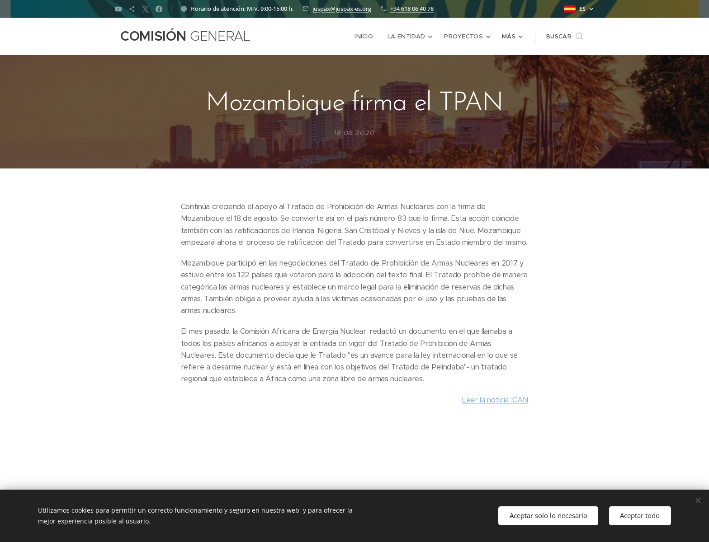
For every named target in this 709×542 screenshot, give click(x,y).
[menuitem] (296, 36)
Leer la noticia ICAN (495, 399)
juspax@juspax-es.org (341, 9)
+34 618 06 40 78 (412, 9)
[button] (564, 36)
